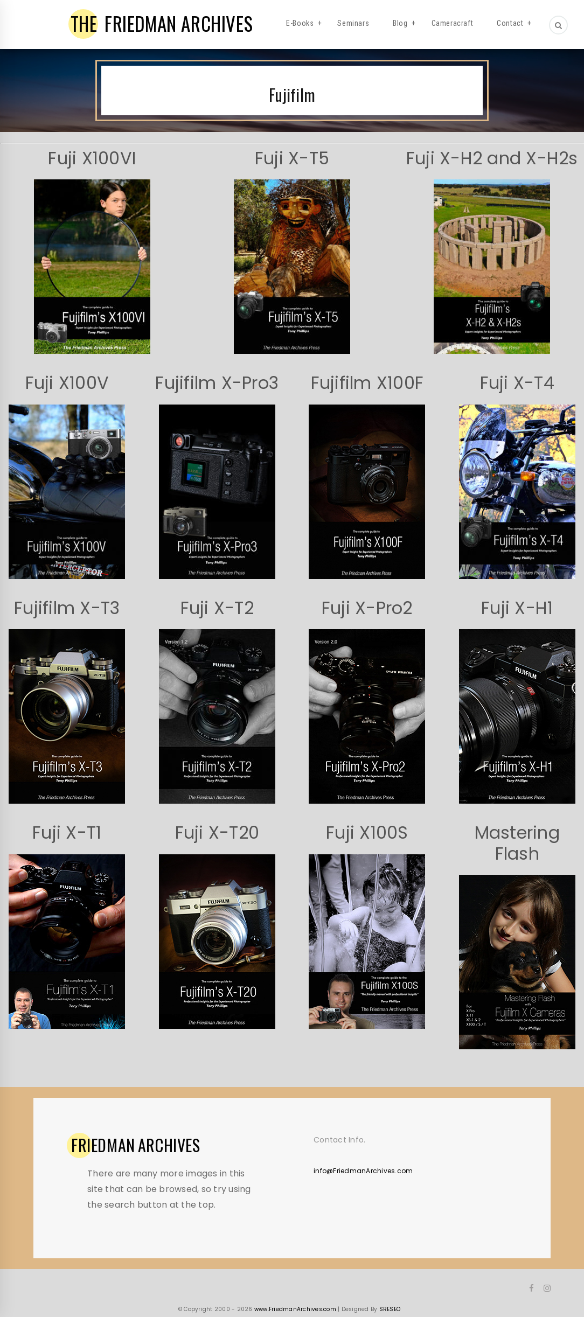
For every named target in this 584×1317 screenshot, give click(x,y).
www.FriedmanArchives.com (295, 1309)
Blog (400, 23)
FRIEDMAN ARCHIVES (162, 23)
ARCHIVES (135, 1145)
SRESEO (390, 1309)
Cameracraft (453, 23)
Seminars (353, 23)
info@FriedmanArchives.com (363, 1170)
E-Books (300, 23)
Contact (510, 23)
